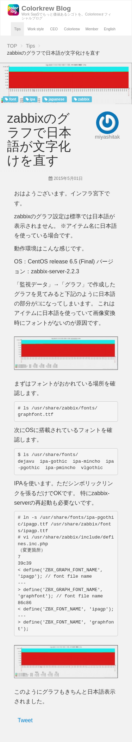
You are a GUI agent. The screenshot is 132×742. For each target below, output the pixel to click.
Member (92, 29)
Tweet (25, 720)
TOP (12, 46)
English (109, 29)
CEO (54, 29)
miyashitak (107, 137)
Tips (17, 29)
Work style (35, 29)
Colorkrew (72, 29)
